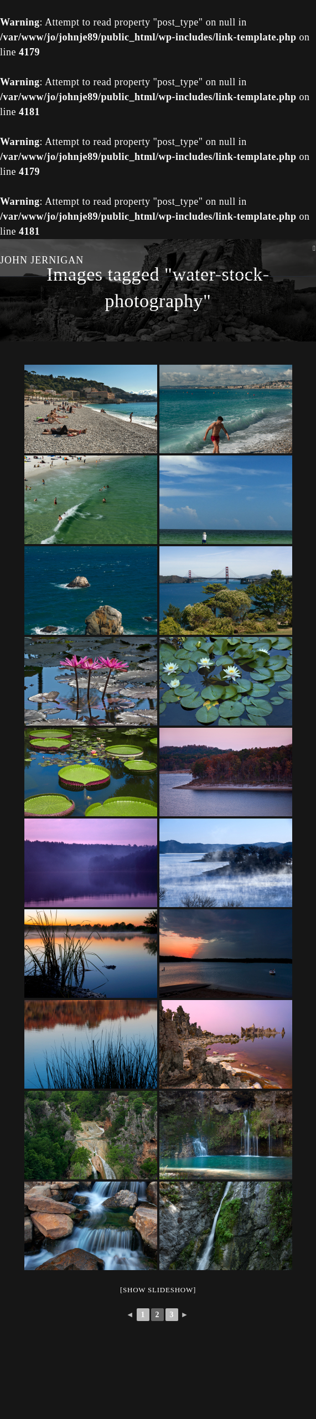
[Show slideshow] (158, 1290)
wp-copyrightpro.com (200, 1401)
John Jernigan (42, 260)
